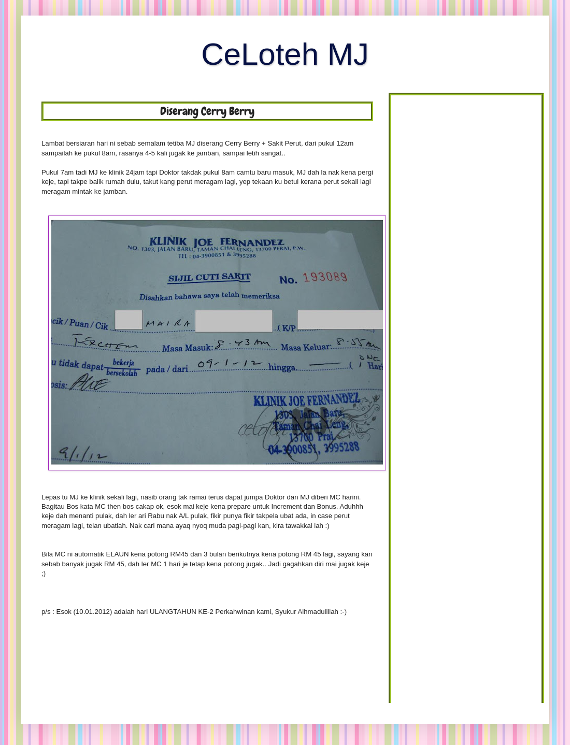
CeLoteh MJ (285, 54)
